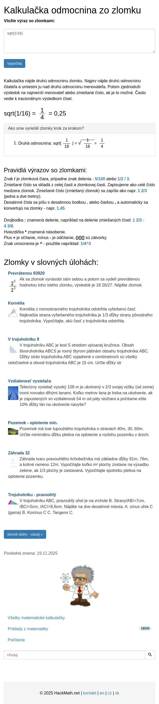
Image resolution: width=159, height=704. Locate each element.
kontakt (89, 693)
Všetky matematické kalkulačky (36, 618)
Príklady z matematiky (79, 628)
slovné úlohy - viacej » (25, 534)
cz (110, 693)
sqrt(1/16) (79, 41)
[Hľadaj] (150, 655)
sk (117, 693)
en (102, 693)
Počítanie (16, 640)
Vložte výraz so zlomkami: (29, 21)
